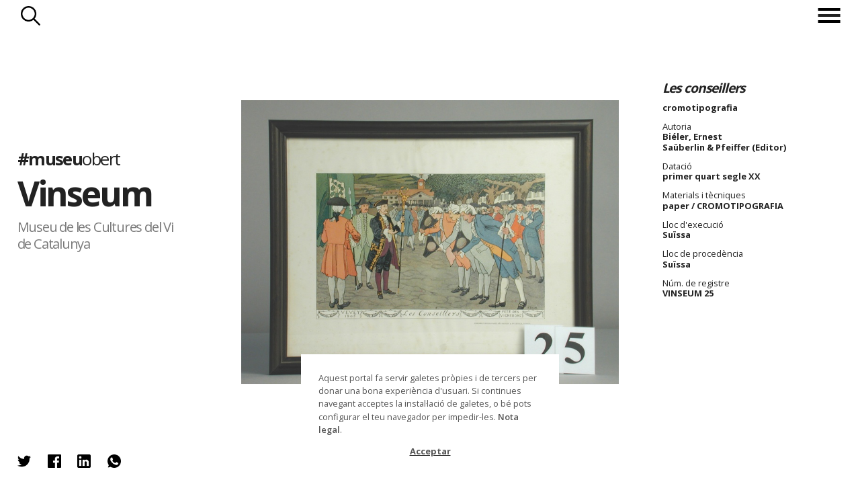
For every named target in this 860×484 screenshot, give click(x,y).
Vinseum (85, 192)
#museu (68, 159)
